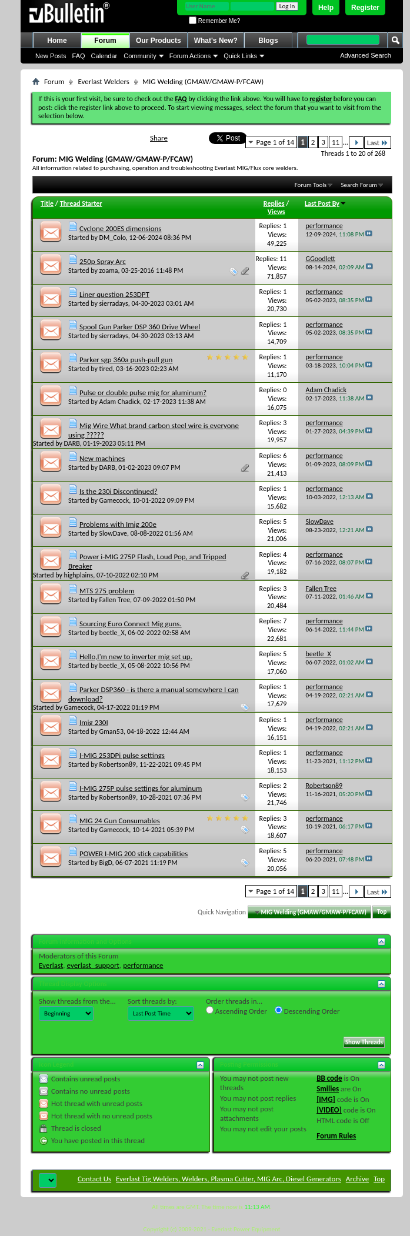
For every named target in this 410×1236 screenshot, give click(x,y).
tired (106, 369)
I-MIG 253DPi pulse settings (122, 755)
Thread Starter (81, 203)
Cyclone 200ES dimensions (120, 228)
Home (56, 40)
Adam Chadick (119, 401)
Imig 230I (93, 722)
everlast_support (93, 965)
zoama (108, 270)
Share (159, 137)
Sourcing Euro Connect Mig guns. (130, 623)
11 (335, 142)
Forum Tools (310, 185)
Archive (357, 1178)
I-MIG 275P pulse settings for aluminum (140, 788)
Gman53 (111, 731)
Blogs (268, 40)
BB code (329, 1078)
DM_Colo (112, 237)
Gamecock (114, 500)
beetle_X (112, 633)
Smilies (327, 1088)
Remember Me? (214, 21)
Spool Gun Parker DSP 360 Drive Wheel (139, 326)
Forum (105, 40)
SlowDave (113, 533)
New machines (102, 458)
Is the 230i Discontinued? (118, 491)
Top (381, 912)
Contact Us (94, 1178)
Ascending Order (236, 1010)
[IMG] (325, 1099)
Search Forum (359, 185)
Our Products (158, 40)
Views (276, 212)
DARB (72, 443)
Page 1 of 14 (275, 142)
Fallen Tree (115, 600)
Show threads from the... (77, 1001)
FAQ (78, 55)
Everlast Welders (103, 81)
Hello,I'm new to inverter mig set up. (135, 656)
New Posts (50, 55)
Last (377, 142)
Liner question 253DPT (114, 294)
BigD (105, 862)
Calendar (104, 55)
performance (143, 965)
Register (365, 8)
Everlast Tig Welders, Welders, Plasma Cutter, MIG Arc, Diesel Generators (228, 1178)
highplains (79, 575)
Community (140, 55)
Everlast (51, 965)
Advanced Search (365, 55)
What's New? (216, 40)
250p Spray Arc (102, 261)
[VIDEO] (329, 1109)
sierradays (113, 303)
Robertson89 (117, 764)
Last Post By (325, 203)
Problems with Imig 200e (117, 524)
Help (326, 8)
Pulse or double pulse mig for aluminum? (142, 392)
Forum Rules (336, 1135)
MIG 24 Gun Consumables (119, 820)
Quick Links (240, 55)
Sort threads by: (152, 1001)
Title (47, 203)
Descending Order (307, 1010)
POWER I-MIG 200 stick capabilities (133, 853)
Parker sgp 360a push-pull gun (125, 359)
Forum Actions (190, 55)
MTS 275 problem (107, 590)
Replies (274, 203)
